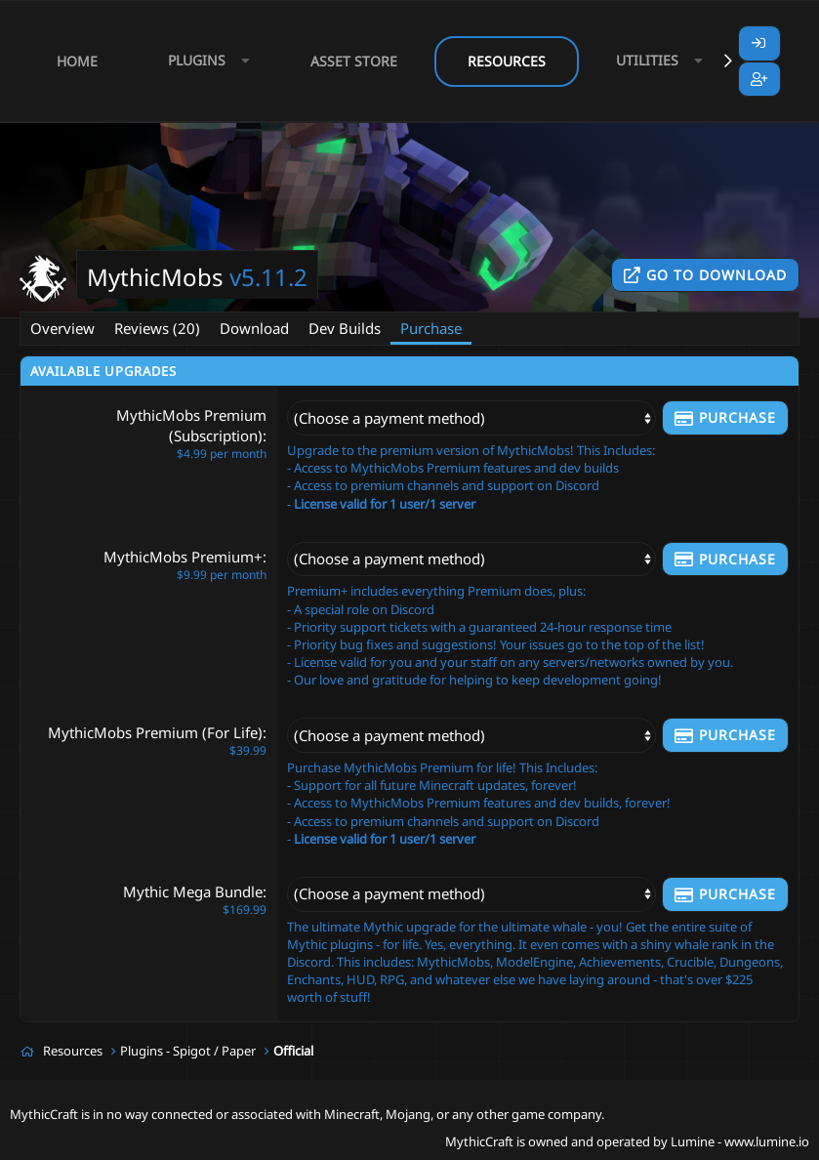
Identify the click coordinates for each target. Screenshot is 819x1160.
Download (254, 328)
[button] (204, 61)
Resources (507, 61)
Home (77, 61)
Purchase (431, 328)
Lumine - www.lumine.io (740, 1141)
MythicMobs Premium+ (183, 556)
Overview (62, 328)
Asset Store (353, 61)
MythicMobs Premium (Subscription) (191, 425)
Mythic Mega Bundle (193, 891)
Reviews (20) (157, 328)
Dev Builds (344, 328)
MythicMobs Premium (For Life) (155, 732)
